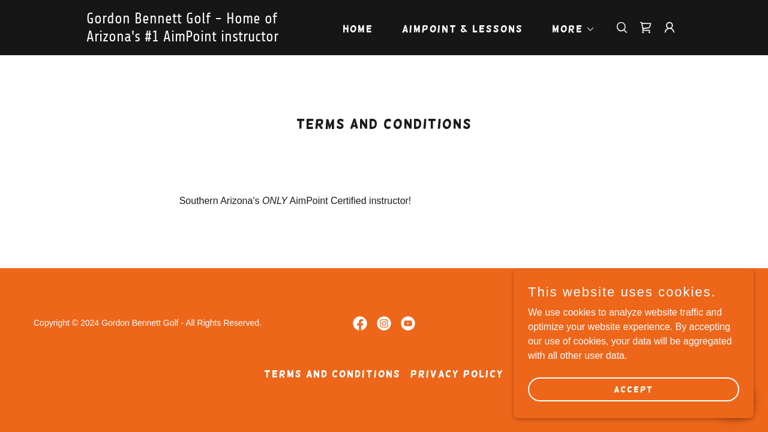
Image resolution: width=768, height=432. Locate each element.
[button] (568, 29)
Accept (633, 389)
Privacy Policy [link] (457, 374)
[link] (190, 38)
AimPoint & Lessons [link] (462, 29)
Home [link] (358, 29)
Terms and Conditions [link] (332, 374)
